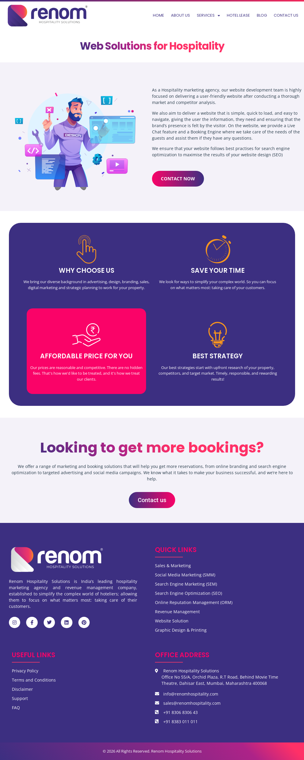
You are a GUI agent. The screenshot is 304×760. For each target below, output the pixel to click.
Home (158, 15)
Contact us (286, 15)
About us (180, 15)
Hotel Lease (238, 15)
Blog (262, 15)
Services (208, 16)
